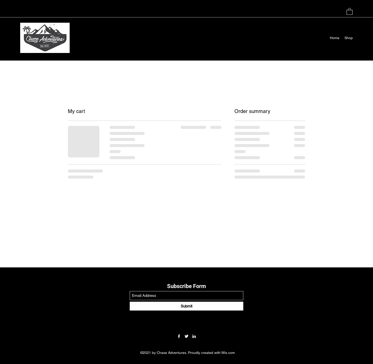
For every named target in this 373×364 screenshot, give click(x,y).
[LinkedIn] (194, 336)
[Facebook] (178, 336)
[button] (350, 11)
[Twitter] (186, 336)
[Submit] (186, 306)
